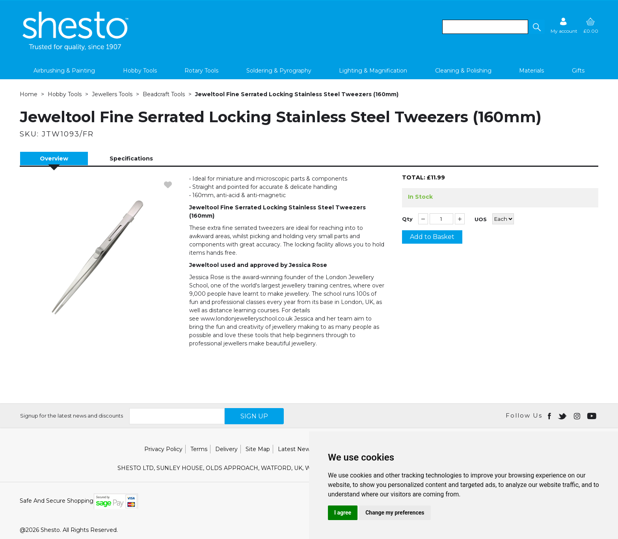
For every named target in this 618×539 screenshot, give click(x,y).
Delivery (226, 449)
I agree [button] (342, 512)
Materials (531, 70)
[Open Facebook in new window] (550, 415)
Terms (198, 449)
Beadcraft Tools (164, 94)
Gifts (578, 70)
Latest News (295, 449)
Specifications (131, 158)
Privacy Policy (163, 449)
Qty (407, 219)
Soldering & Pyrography (278, 70)
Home (28, 94)
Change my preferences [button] (394, 512)
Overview (54, 158)
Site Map (258, 449)
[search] (485, 27)
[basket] (590, 25)
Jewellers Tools (112, 94)
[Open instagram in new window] (578, 415)
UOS (481, 219)
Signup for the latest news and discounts (71, 415)
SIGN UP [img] (254, 416)
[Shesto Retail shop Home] (76, 48)
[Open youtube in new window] (592, 415)
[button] (536, 27)
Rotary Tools (201, 70)
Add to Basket (432, 237)
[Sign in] (564, 25)
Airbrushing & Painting (64, 70)
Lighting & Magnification (373, 70)
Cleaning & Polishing (463, 70)
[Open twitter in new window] (563, 415)
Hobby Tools (140, 70)
